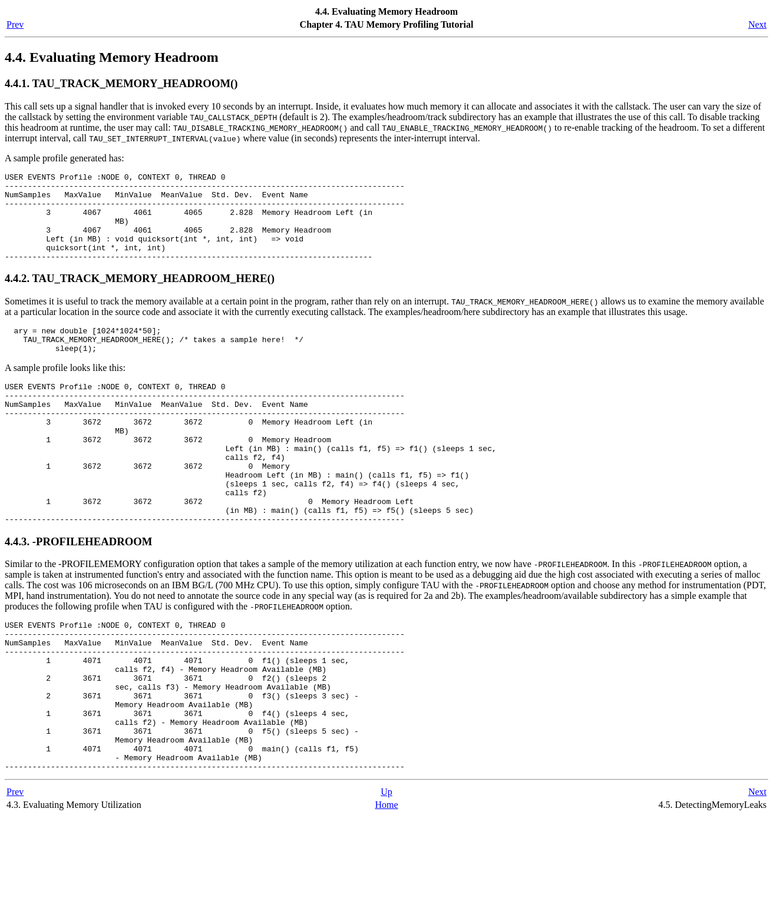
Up (386, 873)
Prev (15, 24)
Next (757, 24)
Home (386, 886)
